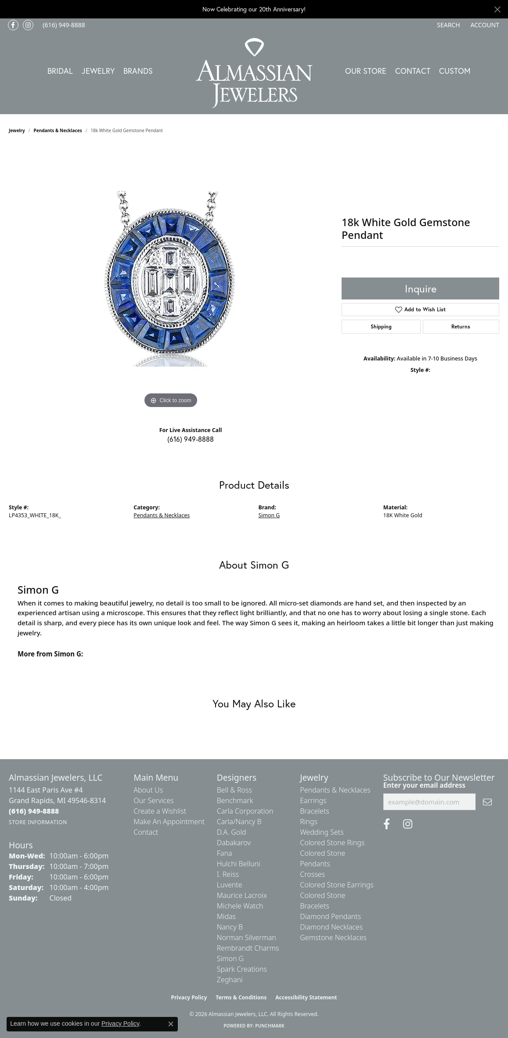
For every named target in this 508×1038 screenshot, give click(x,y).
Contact (412, 70)
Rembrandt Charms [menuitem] (248, 948)
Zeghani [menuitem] (230, 979)
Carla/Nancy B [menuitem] (239, 821)
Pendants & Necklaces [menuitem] (335, 790)
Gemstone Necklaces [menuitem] (333, 937)
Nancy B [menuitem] (230, 927)
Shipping (381, 326)
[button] (447, 25)
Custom (455, 70)
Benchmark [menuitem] (235, 800)
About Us (148, 790)
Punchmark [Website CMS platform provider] (270, 1026)
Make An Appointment (169, 821)
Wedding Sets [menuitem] (322, 832)
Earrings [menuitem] (313, 800)
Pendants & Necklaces (58, 130)
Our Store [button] (365, 70)
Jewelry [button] (98, 70)
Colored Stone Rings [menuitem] (332, 842)
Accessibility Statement (306, 997)
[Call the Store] (34, 811)
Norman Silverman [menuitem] (246, 937)
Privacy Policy (189, 997)
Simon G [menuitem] (230, 958)
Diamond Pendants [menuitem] (330, 916)
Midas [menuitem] (226, 916)
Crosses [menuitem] (312, 874)
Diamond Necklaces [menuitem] (331, 927)
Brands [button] (138, 70)
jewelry (17, 130)
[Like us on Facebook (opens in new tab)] (13, 25)
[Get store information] (38, 822)
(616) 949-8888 (190, 438)
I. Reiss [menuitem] (228, 874)
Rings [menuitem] (308, 821)
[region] (171, 279)
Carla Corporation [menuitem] (245, 811)
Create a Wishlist (159, 811)
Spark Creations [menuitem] (242, 969)
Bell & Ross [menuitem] (234, 790)
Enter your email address (424, 785)
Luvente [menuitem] (229, 885)
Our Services (153, 800)
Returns (460, 326)
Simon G (269, 515)
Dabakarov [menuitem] (234, 842)
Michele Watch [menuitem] (240, 906)
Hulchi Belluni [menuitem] (238, 864)
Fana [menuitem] (224, 853)
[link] (63, 25)
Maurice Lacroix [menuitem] (242, 895)
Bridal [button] (60, 70)
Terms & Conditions (241, 997)
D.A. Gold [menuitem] (231, 832)
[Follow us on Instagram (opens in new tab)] (28, 25)
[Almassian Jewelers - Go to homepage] (254, 73)
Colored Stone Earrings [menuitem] (337, 885)
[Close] (497, 9)
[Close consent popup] (170, 1024)
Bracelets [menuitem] (314, 811)
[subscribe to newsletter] (487, 801)
